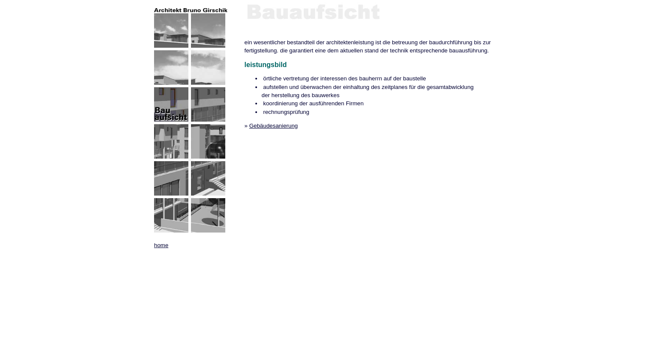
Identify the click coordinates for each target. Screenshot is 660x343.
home (161, 245)
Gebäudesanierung (273, 125)
